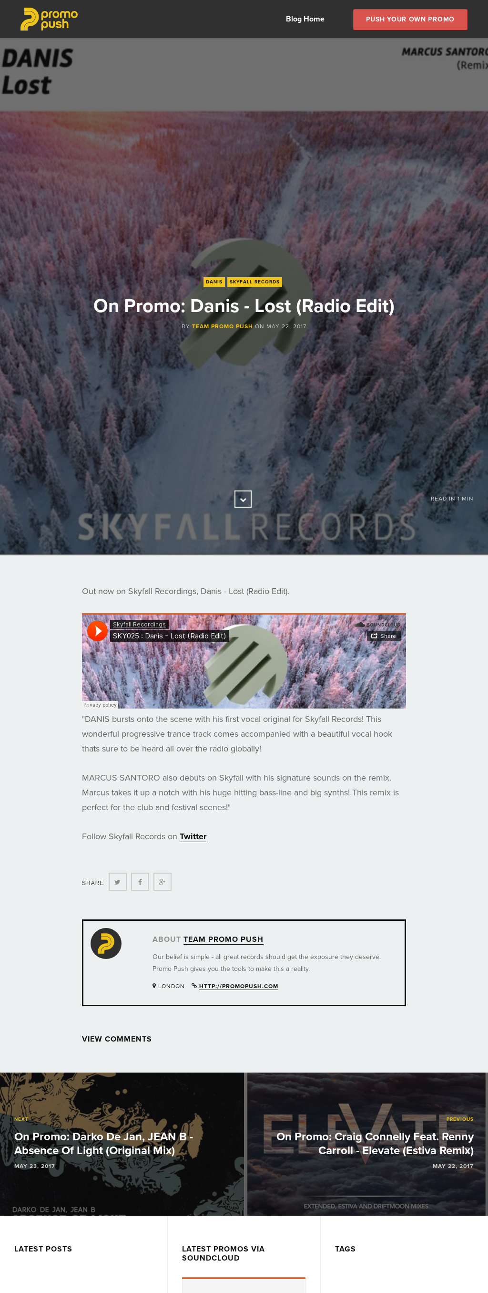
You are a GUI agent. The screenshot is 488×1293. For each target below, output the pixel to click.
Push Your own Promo (410, 19)
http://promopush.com (238, 986)
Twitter (193, 836)
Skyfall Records (255, 282)
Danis (214, 282)
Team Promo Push (222, 326)
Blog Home (305, 19)
